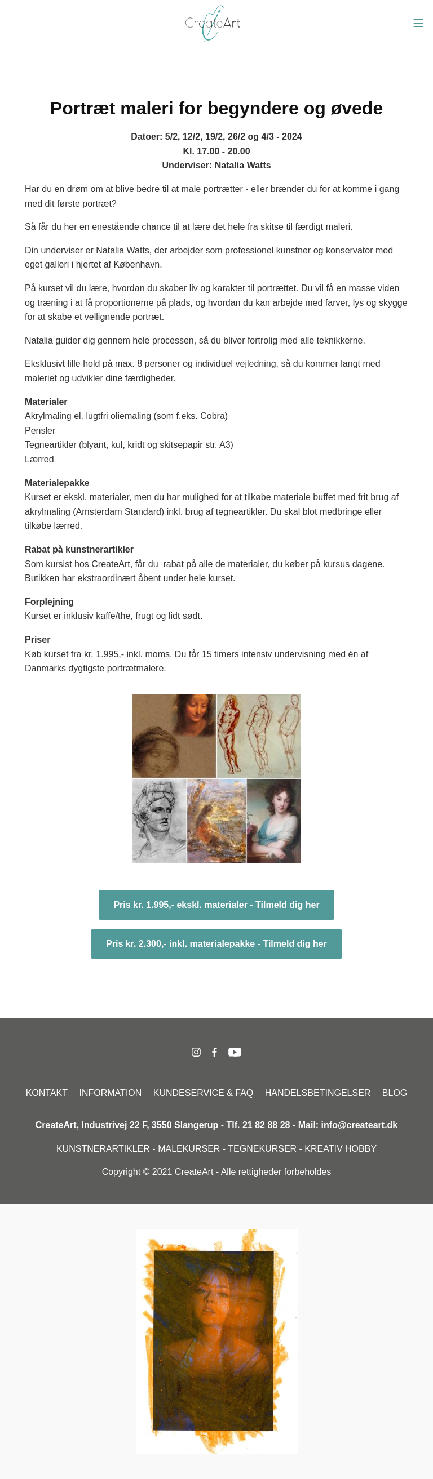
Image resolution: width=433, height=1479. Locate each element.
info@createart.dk (359, 1125)
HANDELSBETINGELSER (318, 1093)
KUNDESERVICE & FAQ (203, 1093)
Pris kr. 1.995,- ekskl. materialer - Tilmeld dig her (216, 905)
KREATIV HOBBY (340, 1148)
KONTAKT (47, 1093)
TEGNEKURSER (262, 1148)
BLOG (394, 1093)
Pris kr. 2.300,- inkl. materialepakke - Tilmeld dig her (216, 943)
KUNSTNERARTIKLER (103, 1148)
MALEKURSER (189, 1148)
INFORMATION (110, 1093)
